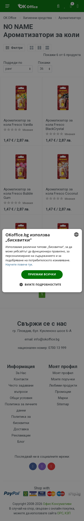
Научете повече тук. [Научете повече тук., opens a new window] (19, 264)
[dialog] (42, 260)
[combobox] (76, 234)
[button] (42, 284)
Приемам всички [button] (42, 274)
